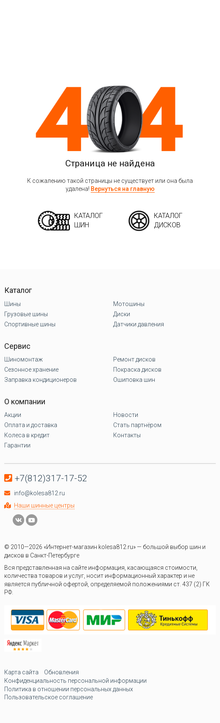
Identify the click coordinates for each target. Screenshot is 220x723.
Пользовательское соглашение (48, 697)
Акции (12, 414)
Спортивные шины (30, 324)
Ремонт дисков (134, 359)
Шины (12, 304)
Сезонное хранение (31, 369)
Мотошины (129, 304)
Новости (125, 414)
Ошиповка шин (134, 379)
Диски (121, 314)
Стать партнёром (137, 425)
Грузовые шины (26, 314)
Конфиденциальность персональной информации (75, 680)
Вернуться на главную (123, 188)
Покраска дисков (137, 369)
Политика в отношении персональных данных (68, 689)
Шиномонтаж (23, 359)
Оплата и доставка (30, 425)
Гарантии (17, 445)
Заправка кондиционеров (40, 379)
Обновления (61, 672)
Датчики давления (138, 324)
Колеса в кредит (27, 435)
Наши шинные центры (44, 505)
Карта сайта (21, 672)
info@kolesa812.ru (39, 493)
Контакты (127, 435)
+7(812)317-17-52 (51, 478)
